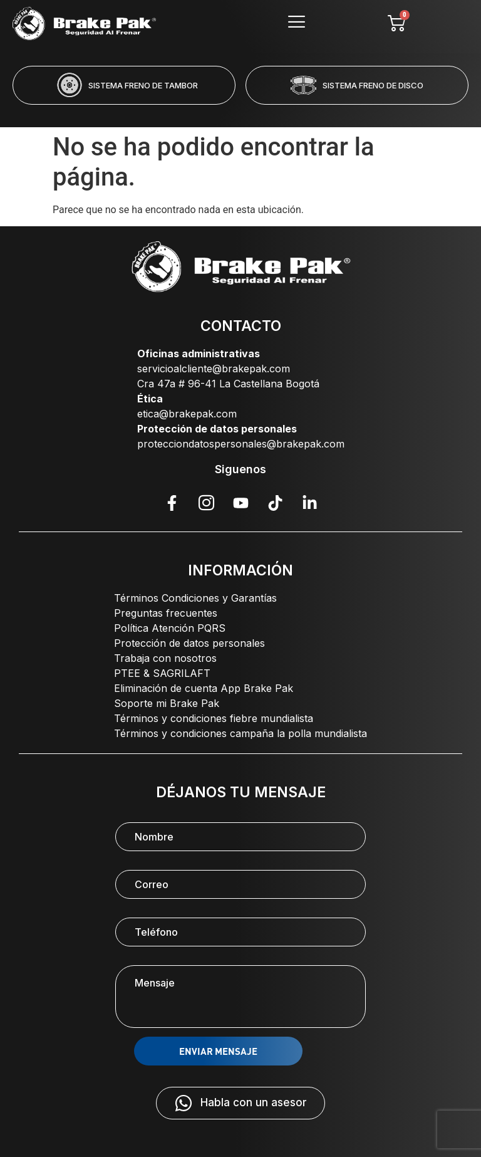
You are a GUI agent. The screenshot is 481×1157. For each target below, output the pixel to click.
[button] (190, 113)
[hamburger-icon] (297, 23)
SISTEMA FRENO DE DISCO (373, 85)
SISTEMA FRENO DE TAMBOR (143, 85)
